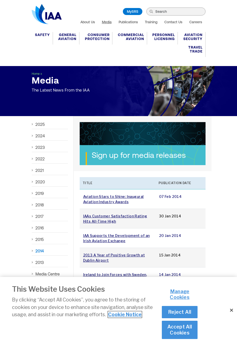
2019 (39, 193)
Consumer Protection (97, 37)
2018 (39, 205)
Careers (195, 22)
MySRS (132, 12)
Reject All (179, 312)
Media (107, 22)
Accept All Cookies (179, 330)
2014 (39, 251)
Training (151, 22)
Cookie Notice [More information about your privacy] (125, 315)
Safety (42, 35)
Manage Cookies (179, 295)
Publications (128, 22)
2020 (40, 182)
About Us (87, 22)
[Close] (231, 310)
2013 (39, 262)
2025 (40, 124)
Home (36, 74)
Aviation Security (193, 37)
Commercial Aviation (131, 37)
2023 (40, 147)
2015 (39, 239)
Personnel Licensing (163, 37)
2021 (39, 170)
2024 (40, 136)
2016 (39, 228)
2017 (39, 216)
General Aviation (67, 37)
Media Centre (47, 274)
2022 (40, 159)
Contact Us (173, 22)
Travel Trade (195, 49)
